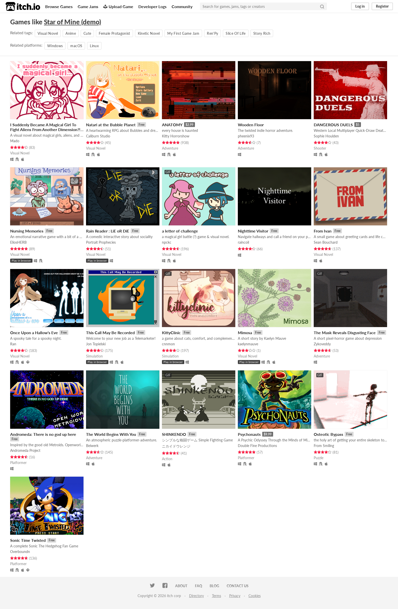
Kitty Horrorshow (175, 136)
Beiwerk (92, 445)
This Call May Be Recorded (110, 332)
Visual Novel (48, 33)
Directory (196, 596)
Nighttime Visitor (253, 230)
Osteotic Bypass (328, 434)
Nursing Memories (26, 230)
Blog (214, 586)
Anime (70, 33)
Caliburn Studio (98, 136)
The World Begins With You (111, 434)
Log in (360, 6)
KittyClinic (171, 332)
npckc (166, 242)
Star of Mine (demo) (72, 22)
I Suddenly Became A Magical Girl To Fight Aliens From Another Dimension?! (45, 127)
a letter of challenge (180, 230)
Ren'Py (212, 33)
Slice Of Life (236, 33)
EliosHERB (18, 242)
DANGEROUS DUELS (333, 124)
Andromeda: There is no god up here (43, 434)
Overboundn (20, 551)
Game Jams (88, 6)
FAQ (198, 586)
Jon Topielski (96, 344)
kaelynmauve (248, 344)
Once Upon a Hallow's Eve (34, 332)
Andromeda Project (25, 450)
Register (382, 6)
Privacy (234, 596)
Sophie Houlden (326, 136)
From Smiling (324, 445)
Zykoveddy (322, 344)
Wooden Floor (251, 124)
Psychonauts (249, 434)
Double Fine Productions (257, 445)
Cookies (254, 596)
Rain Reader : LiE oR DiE (107, 230)
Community (182, 6)
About (181, 586)
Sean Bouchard (326, 242)
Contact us (237, 586)
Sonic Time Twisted (28, 540)
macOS (76, 46)
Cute (87, 33)
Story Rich (262, 33)
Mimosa (245, 332)
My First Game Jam (183, 33)
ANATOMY (172, 124)
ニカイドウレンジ (176, 446)
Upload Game (118, 6)
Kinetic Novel (149, 33)
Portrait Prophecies (101, 242)
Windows (55, 46)
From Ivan (322, 230)
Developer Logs (152, 6)
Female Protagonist (114, 33)
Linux (94, 46)
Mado (14, 141)
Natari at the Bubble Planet (111, 124)
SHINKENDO (174, 434)
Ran (13, 344)
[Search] (322, 6)
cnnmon (168, 344)
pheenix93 (246, 136)
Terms (216, 596)
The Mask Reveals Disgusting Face (345, 332)
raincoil (243, 242)
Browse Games (59, 6)
